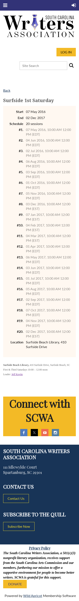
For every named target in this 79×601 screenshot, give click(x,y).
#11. (20, 236)
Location (17, 342)
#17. (20, 299)
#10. (20, 225)
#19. (20, 321)
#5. (21, 172)
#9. (21, 214)
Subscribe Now (19, 526)
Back (6, 90)
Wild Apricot (32, 596)
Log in (66, 52)
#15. (20, 278)
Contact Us (16, 498)
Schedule (16, 124)
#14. (20, 268)
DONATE (15, 584)
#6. (21, 182)
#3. (21, 151)
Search (71, 65)
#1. (21, 130)
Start (19, 112)
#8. (21, 204)
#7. (21, 193)
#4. (21, 161)
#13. (20, 257)
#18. (20, 310)
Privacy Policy (39, 548)
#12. (20, 246)
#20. (20, 331)
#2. (21, 140)
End (20, 118)
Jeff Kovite (17, 374)
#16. (20, 289)
